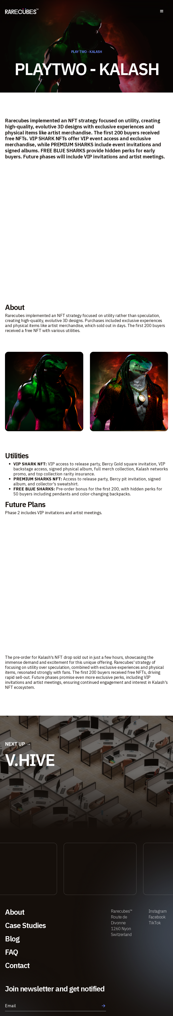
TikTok (155, 923)
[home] (22, 11)
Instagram (158, 911)
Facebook (157, 917)
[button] (162, 11)
